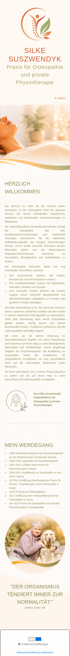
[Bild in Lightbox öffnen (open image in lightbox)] (35, 543)
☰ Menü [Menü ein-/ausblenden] (60, 98)
